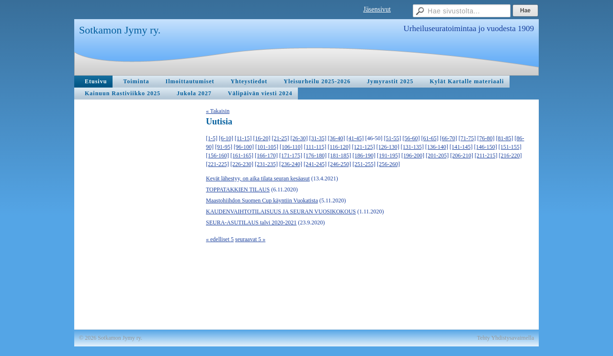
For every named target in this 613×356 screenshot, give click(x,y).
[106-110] (291, 147)
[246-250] (339, 164)
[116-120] (339, 147)
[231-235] (266, 164)
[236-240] (290, 164)
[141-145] (461, 147)
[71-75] (467, 138)
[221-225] (217, 164)
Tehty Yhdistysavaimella (505, 337)
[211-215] (486, 155)
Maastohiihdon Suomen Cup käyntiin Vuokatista (262, 200)
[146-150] (485, 147)
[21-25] (280, 138)
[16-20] (262, 138)
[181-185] (339, 155)
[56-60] (411, 138)
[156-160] (217, 155)
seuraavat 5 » (250, 239)
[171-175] (290, 155)
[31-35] (318, 138)
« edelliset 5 (220, 239)
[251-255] (363, 164)
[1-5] (211, 138)
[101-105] (266, 147)
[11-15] (243, 138)
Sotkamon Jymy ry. (119, 30)
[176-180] (315, 155)
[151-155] (510, 147)
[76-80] (486, 138)
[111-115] (315, 147)
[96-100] (244, 147)
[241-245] (315, 164)
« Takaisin (217, 111)
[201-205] (437, 155)
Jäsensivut (377, 9)
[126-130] (387, 147)
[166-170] (266, 155)
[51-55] (392, 138)
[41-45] (355, 138)
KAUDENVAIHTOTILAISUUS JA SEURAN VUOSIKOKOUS (281, 211)
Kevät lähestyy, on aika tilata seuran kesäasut (258, 178)
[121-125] (363, 147)
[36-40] (336, 138)
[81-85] (504, 138)
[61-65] (430, 138)
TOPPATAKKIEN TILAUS (238, 189)
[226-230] (241, 164)
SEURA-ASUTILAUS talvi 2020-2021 (251, 222)
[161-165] (241, 155)
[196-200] (412, 155)
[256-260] (388, 164)
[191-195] (388, 155)
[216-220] (510, 155)
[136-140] (436, 147)
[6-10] (226, 138)
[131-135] (412, 147)
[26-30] (299, 138)
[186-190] (363, 155)
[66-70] (448, 138)
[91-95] (223, 147)
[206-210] (461, 155)
